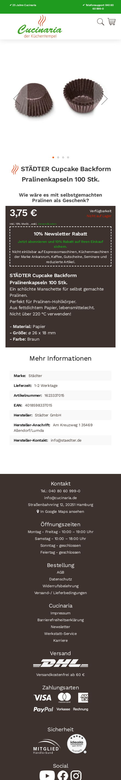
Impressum (60, 613)
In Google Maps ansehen (62, 511)
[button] (16, 98)
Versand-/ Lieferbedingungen (60, 593)
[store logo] (39, 26)
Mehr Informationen (60, 358)
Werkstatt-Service (60, 633)
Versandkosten (47, 223)
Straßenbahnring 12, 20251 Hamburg (60, 504)
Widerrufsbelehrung (60, 586)
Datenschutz (60, 579)
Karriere (60, 640)
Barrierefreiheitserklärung (60, 620)
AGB (60, 572)
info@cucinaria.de (60, 498)
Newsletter (60, 626)
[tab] (60, 356)
